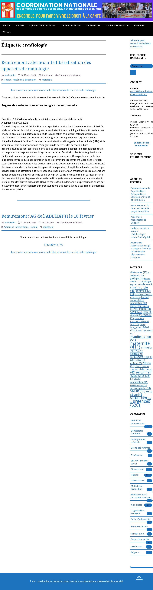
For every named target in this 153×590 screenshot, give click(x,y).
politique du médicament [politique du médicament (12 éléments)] (139, 355)
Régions (135, 552)
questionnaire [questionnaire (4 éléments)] (142, 366)
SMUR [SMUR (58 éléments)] (137, 391)
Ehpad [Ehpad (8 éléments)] (147, 312)
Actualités (20, 25)
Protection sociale (140, 539)
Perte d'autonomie (140, 519)
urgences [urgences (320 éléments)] (140, 403)
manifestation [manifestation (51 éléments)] (140, 338)
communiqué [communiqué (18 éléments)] (140, 292)
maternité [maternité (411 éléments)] (140, 345)
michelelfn (9, 75)
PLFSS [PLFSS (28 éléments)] (136, 351)
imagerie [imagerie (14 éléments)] (137, 327)
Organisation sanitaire (137, 512)
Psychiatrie (136, 546)
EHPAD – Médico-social (140, 462)
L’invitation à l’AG (53, 244)
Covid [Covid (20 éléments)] (136, 311)
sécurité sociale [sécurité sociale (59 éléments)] (138, 396)
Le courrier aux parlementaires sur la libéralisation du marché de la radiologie (53, 90)
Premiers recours (139, 526)
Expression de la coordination (42, 25)
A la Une (6, 25)
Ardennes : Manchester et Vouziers (138, 220)
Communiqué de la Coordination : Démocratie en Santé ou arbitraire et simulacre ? (140, 194)
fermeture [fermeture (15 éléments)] (141, 316)
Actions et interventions (16, 227)
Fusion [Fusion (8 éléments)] (134, 324)
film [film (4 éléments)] (146, 321)
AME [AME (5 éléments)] (147, 278)
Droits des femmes (140, 448)
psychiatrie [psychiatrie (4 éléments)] (139, 360)
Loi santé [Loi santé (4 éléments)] (140, 331)
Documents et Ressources (117, 25)
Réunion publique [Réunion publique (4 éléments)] (138, 385)
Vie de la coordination (71, 25)
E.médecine (137, 455)
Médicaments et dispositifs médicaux (141, 496)
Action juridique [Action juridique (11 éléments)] (137, 277)
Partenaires (139, 25)
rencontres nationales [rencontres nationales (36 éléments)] (140, 374)
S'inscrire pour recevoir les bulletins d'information (140, 43)
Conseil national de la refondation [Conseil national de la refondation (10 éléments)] (139, 300)
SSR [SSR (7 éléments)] (149, 391)
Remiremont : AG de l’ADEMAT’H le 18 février (47, 216)
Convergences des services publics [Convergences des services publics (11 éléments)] (140, 307)
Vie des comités (93, 25)
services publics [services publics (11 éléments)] (140, 388)
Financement (137, 469)
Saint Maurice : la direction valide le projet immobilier (140, 208)
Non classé (136, 505)
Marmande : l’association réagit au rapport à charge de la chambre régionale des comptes (141, 250)
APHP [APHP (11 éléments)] (135, 281)
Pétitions (6, 32)
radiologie (47, 79)
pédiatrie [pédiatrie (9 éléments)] (136, 363)
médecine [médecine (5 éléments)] (146, 348)
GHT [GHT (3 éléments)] (142, 324)
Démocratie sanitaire (137, 432)
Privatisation (137, 533)
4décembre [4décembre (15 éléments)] (138, 272)
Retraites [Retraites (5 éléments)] (135, 379)
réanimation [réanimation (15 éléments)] (139, 382)
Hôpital (8, 79)
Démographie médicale (138, 441)
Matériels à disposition (24, 79)
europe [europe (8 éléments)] (135, 315)
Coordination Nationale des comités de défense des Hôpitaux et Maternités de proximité (80, 581)
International (137, 480)
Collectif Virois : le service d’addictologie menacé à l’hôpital (140, 233)
